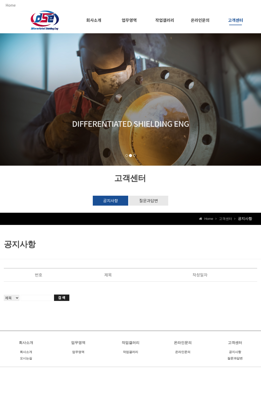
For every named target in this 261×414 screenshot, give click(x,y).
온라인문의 (182, 352)
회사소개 (26, 352)
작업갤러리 (130, 352)
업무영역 (78, 352)
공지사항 (110, 200)
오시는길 (26, 358)
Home (11, 5)
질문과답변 (148, 200)
